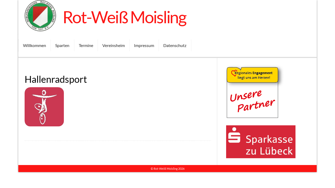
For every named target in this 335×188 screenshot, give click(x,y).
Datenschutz (174, 45)
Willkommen (34, 45)
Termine (86, 45)
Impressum (144, 45)
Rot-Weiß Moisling (124, 17)
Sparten (62, 45)
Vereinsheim (113, 45)
